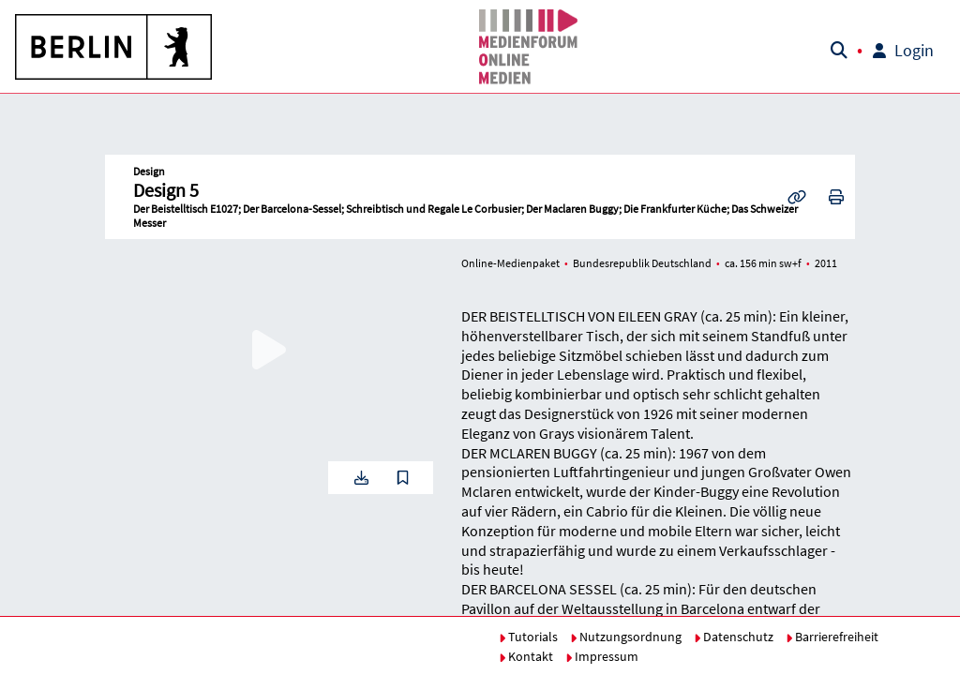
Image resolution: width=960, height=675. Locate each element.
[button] (114, 47)
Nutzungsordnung (626, 636)
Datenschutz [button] (733, 636)
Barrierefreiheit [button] (832, 636)
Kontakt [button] (526, 656)
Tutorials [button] (528, 636)
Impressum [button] (601, 656)
